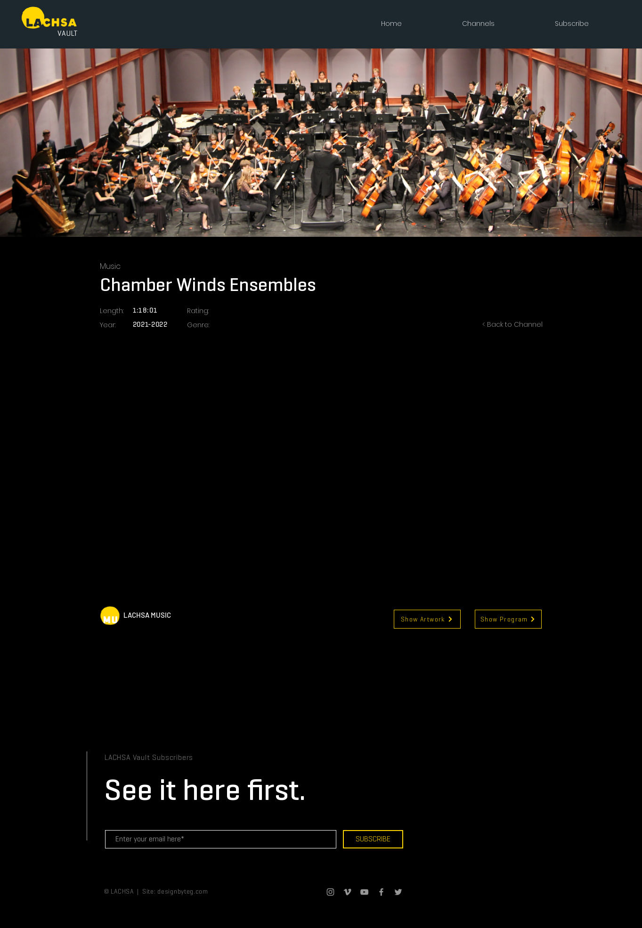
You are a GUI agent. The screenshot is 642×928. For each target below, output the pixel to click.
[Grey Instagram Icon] (330, 892)
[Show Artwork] (427, 619)
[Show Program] (508, 619)
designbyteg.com (182, 891)
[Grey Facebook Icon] (381, 892)
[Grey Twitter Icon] (398, 892)
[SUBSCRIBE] (373, 839)
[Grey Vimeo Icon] (347, 892)
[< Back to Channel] (505, 324)
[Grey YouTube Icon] (364, 892)
